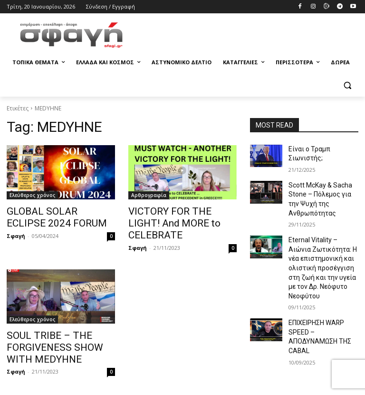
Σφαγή (16, 233)
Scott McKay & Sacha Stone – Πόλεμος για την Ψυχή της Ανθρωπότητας (322, 188)
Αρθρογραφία (148, 195)
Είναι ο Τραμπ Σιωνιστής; (321, 148)
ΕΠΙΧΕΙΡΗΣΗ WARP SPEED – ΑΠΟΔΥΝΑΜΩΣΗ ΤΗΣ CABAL (322, 296)
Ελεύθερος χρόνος (32, 195)
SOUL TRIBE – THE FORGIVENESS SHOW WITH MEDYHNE (55, 331)
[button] (347, 85)
